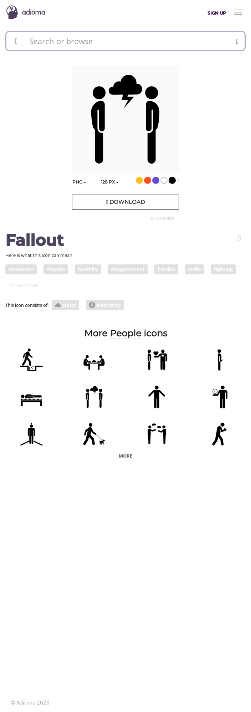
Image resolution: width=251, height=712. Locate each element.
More (125, 456)
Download (125, 201)
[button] (239, 238)
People (125, 333)
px (110, 182)
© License (162, 218)
